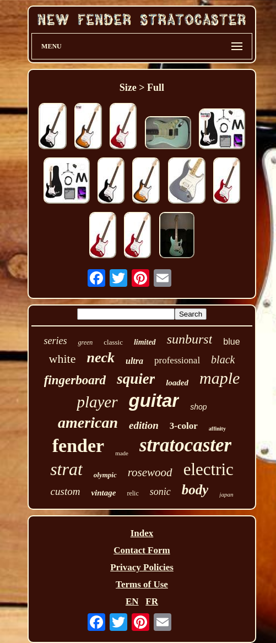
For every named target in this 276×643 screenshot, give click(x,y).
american (88, 422)
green (85, 342)
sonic (160, 491)
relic (132, 493)
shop (198, 406)
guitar (154, 400)
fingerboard (75, 380)
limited (145, 342)
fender (78, 445)
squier (136, 378)
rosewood (150, 472)
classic (113, 342)
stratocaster (185, 445)
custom (65, 491)
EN (132, 601)
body (195, 489)
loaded (177, 382)
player (97, 402)
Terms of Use (142, 584)
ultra (134, 361)
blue (231, 341)
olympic (105, 475)
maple (219, 378)
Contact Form (141, 550)
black (223, 359)
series (55, 340)
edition (144, 425)
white (62, 359)
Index (142, 533)
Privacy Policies (142, 567)
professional (177, 360)
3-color (184, 426)
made (121, 453)
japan (226, 494)
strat (66, 469)
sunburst (190, 339)
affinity (217, 429)
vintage (103, 492)
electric (208, 469)
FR (151, 601)
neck (100, 358)
